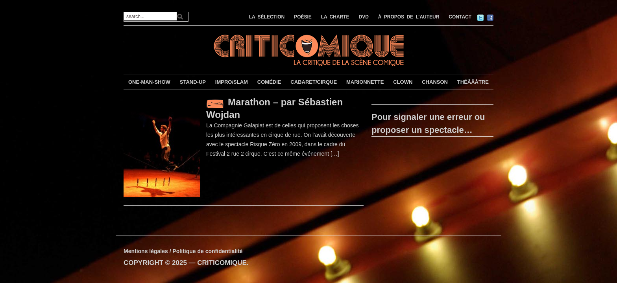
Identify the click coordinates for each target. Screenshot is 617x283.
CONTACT (460, 17)
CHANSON (435, 82)
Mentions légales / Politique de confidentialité (183, 251)
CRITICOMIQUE (222, 262)
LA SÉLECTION (267, 17)
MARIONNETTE (365, 82)
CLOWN (402, 82)
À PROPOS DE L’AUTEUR (409, 17)
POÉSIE (303, 17)
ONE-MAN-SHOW (149, 82)
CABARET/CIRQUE (313, 82)
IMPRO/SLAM (231, 82)
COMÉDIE (269, 82)
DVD (364, 17)
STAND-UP (193, 82)
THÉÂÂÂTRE (473, 82)
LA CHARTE (335, 17)
